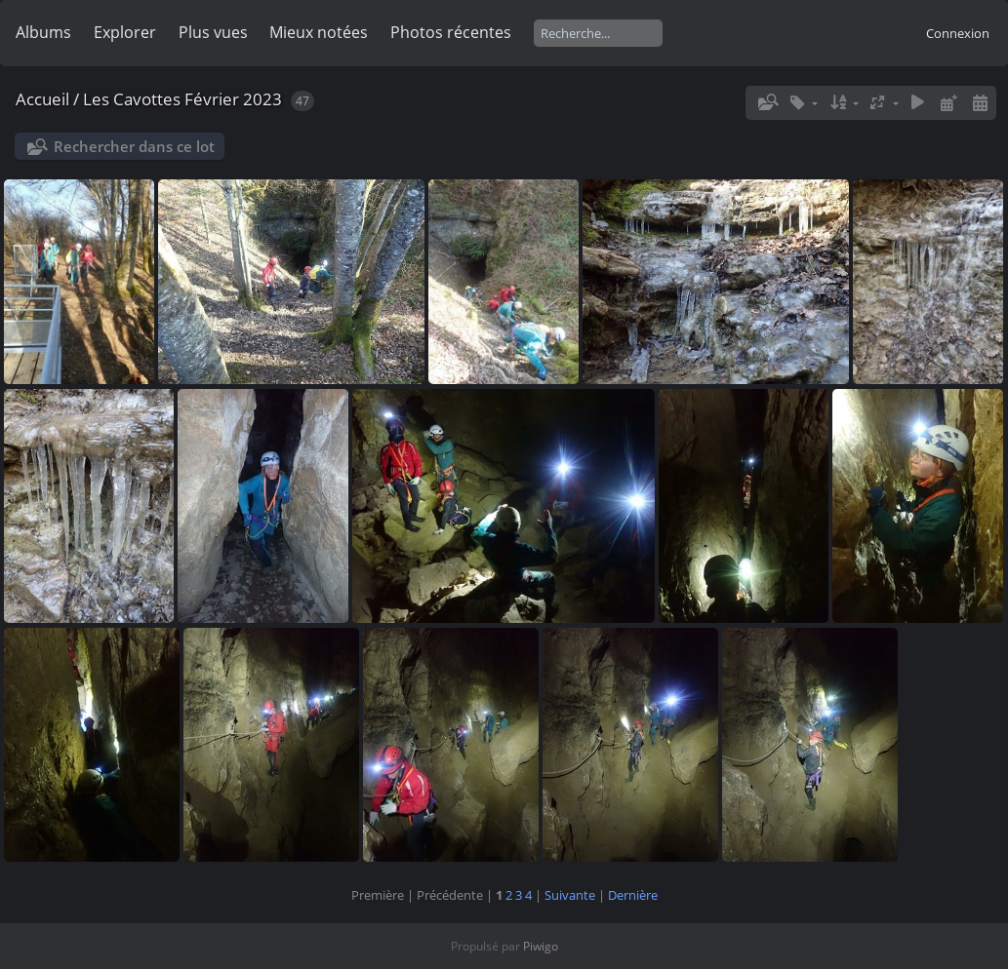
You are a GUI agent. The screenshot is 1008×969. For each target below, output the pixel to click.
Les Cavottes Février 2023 (182, 99)
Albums (43, 32)
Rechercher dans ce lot (134, 146)
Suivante (569, 895)
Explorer (125, 32)
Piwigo (540, 946)
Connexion (957, 33)
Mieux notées (318, 32)
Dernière (633, 895)
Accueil (42, 99)
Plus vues (213, 32)
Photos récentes (450, 32)
